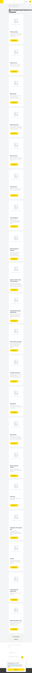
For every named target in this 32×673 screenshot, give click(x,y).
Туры (13, 645)
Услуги (15, 645)
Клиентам (19, 645)
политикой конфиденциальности (13, 664)
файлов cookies (15, 663)
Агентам (8, 647)
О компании (9, 645)
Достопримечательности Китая (13, 6)
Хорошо (16, 669)
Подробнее (14, 40)
